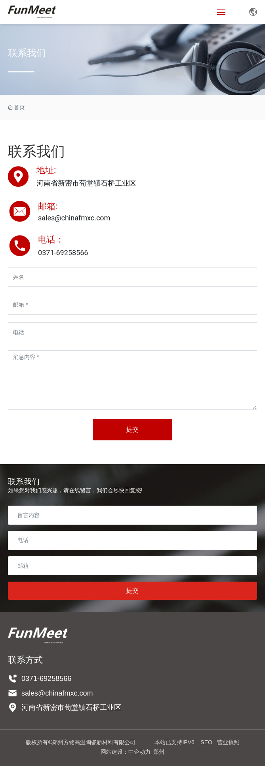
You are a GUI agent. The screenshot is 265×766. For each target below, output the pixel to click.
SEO (206, 742)
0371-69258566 (46, 679)
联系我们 (27, 55)
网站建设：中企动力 (126, 752)
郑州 (158, 752)
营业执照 (228, 742)
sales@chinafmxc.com (74, 218)
